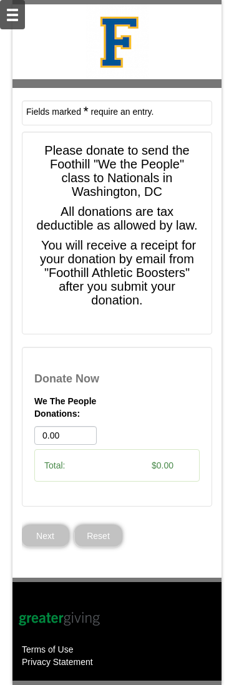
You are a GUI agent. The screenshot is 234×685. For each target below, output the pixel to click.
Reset (98, 536)
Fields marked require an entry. (90, 111)
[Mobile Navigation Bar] (12, 14)
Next (45, 536)
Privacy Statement (57, 662)
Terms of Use (47, 649)
